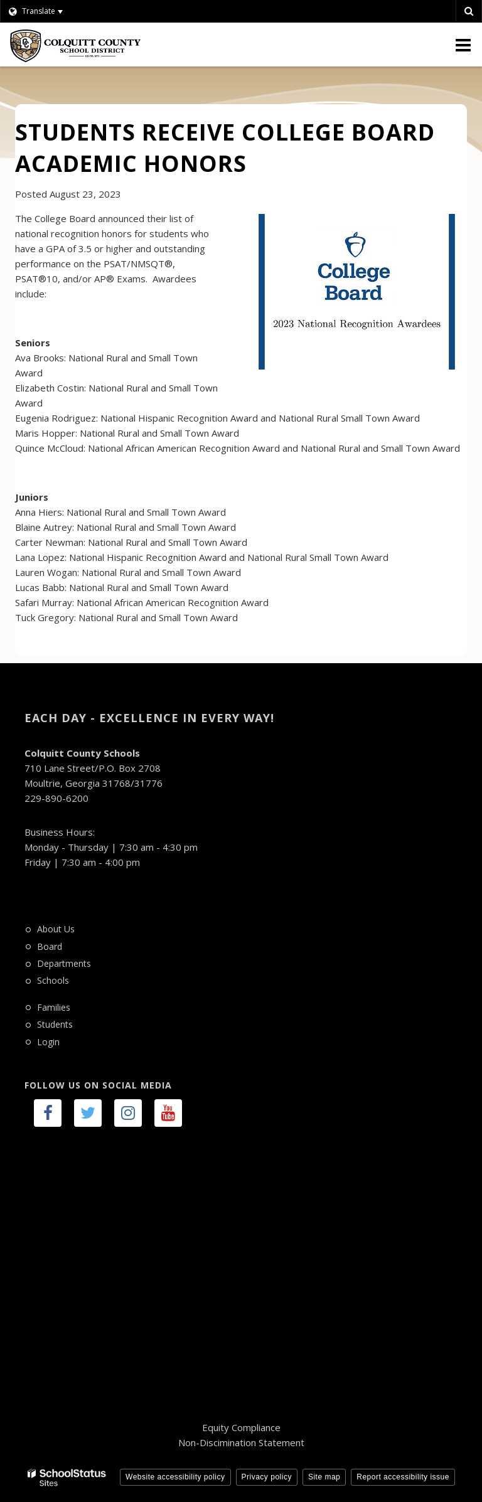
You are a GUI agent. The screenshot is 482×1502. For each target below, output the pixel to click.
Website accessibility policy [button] (175, 1477)
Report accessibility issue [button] (402, 1477)
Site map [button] (324, 1477)
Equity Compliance (241, 1427)
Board (49, 946)
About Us (56, 929)
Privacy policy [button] (267, 1477)
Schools (53, 980)
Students (55, 1024)
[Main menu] (463, 45)
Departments (64, 963)
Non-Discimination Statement (241, 1442)
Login (48, 1042)
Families (53, 1007)
